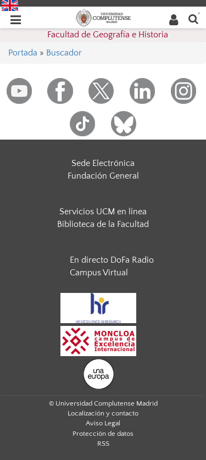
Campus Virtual (99, 273)
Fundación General (103, 176)
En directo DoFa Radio (112, 260)
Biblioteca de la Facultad (103, 224)
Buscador (64, 53)
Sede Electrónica (103, 163)
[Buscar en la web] (193, 18)
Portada (22, 53)
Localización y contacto (103, 413)
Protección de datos (103, 433)
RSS (103, 443)
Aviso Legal (103, 423)
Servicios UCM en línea (103, 212)
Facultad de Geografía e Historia (107, 35)
